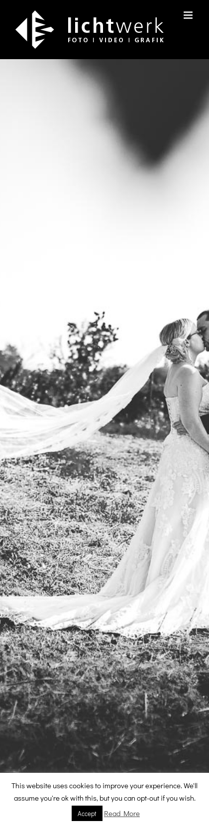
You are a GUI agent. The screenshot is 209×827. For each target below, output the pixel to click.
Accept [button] (87, 813)
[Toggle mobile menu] (189, 15)
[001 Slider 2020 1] (104, 443)
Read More (122, 813)
